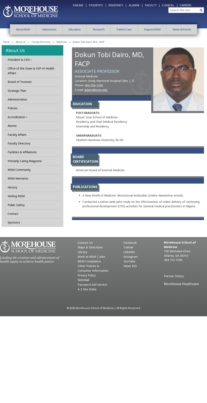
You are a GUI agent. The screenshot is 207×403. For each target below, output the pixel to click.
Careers (185, 5)
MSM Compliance (89, 261)
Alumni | (136, 5)
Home (6, 41)
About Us (21, 41)
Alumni (12, 126)
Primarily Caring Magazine (25, 161)
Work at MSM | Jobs (91, 257)
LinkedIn (129, 252)
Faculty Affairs (17, 135)
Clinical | (170, 5)
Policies (13, 108)
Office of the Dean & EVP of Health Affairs (31, 70)
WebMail (83, 280)
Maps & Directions (90, 247)
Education (75, 29)
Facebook (130, 243)
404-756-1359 (94, 85)
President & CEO (20, 60)
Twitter (129, 247)
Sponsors (14, 222)
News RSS (130, 266)
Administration (17, 99)
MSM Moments (18, 178)
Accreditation (17, 117)
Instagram (131, 257)
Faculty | (152, 5)
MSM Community (19, 170)
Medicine (62, 41)
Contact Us (85, 243)
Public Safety (16, 205)
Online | (80, 5)
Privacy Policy (87, 275)
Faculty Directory (41, 41)
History (12, 187)
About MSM (23, 29)
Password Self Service (92, 284)
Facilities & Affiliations (22, 152)
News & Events (182, 29)
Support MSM (152, 29)
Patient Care (124, 29)
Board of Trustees (20, 82)
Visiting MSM (16, 196)
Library (82, 252)
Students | (97, 5)
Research (99, 29)
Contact (13, 214)
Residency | (117, 5)
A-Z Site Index (87, 289)
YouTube (129, 261)
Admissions (49, 29)
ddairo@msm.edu (95, 90)
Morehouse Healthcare (181, 284)
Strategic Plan (17, 91)
